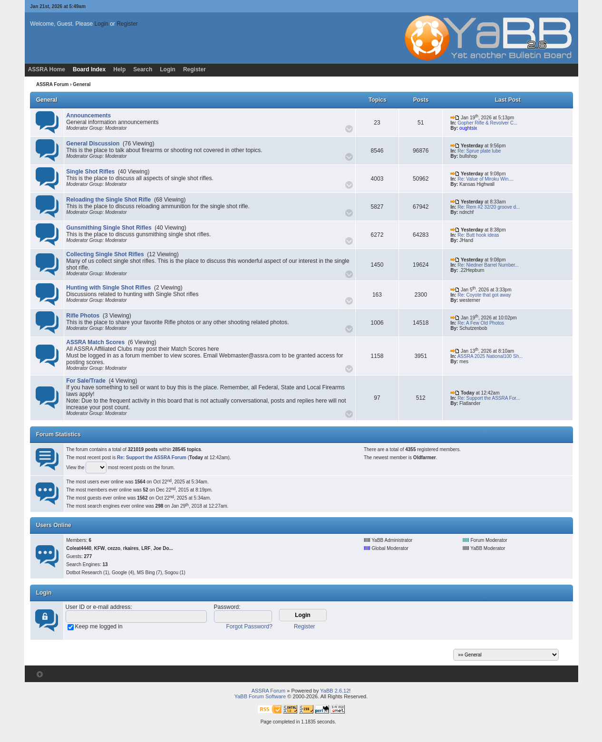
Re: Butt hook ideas (478, 235)
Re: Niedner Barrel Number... (488, 265)
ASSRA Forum (52, 84)
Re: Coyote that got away (484, 295)
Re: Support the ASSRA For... (488, 398)
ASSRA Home (46, 69)
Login (101, 23)
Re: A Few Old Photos (480, 323)
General (47, 99)
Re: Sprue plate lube (479, 151)
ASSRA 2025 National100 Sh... (490, 356)
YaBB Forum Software (260, 696)
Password (226, 607)
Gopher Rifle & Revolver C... (487, 122)
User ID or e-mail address (98, 607)
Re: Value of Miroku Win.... (485, 179)
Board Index (89, 69)
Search (142, 69)
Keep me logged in (99, 626)
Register (127, 23)
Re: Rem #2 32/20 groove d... (488, 207)
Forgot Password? (249, 626)
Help (119, 69)
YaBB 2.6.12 (334, 691)
